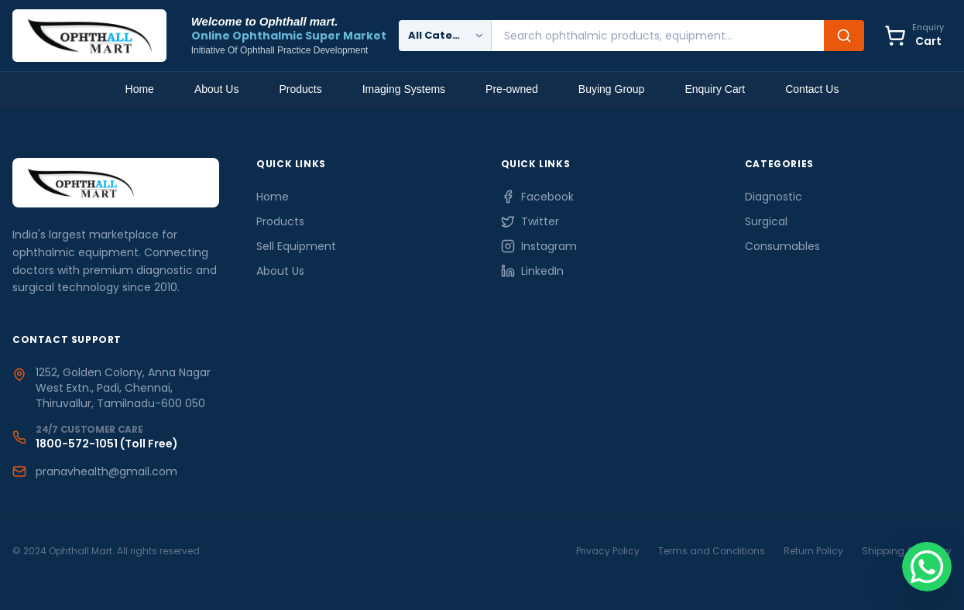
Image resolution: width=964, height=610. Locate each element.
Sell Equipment (296, 246)
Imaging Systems (403, 89)
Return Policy (813, 550)
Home (139, 89)
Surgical (766, 221)
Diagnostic (773, 196)
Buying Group (611, 89)
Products (300, 89)
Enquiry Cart (714, 89)
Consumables (782, 246)
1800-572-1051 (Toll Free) (107, 443)
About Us (216, 89)
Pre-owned (511, 89)
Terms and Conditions (711, 550)
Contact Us (812, 89)
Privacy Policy (608, 550)
